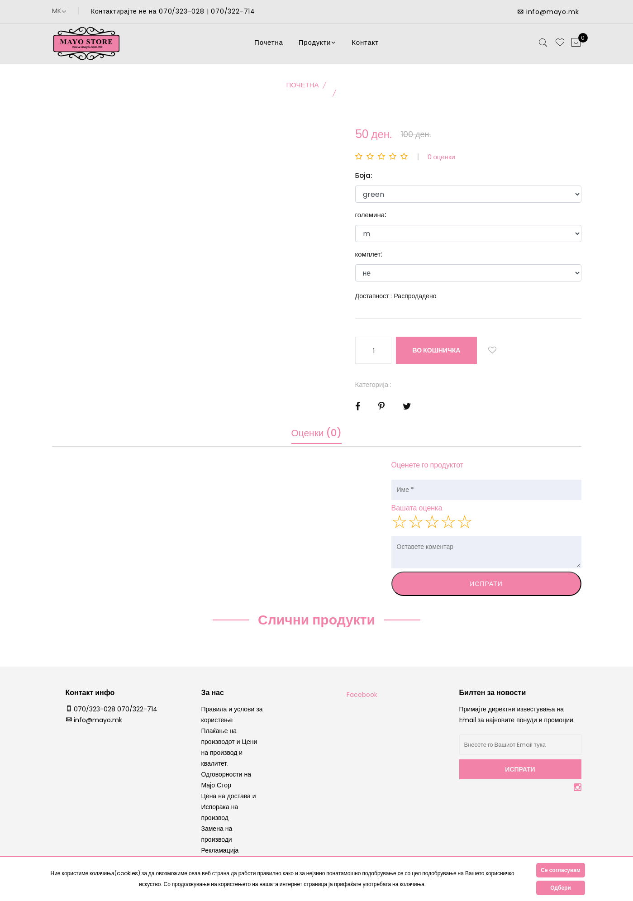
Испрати (486, 588)
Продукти (318, 45)
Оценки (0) (317, 440)
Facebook (362, 699)
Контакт (365, 45)
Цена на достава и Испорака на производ (228, 811)
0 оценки (441, 162)
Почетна (268, 45)
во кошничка (437, 355)
